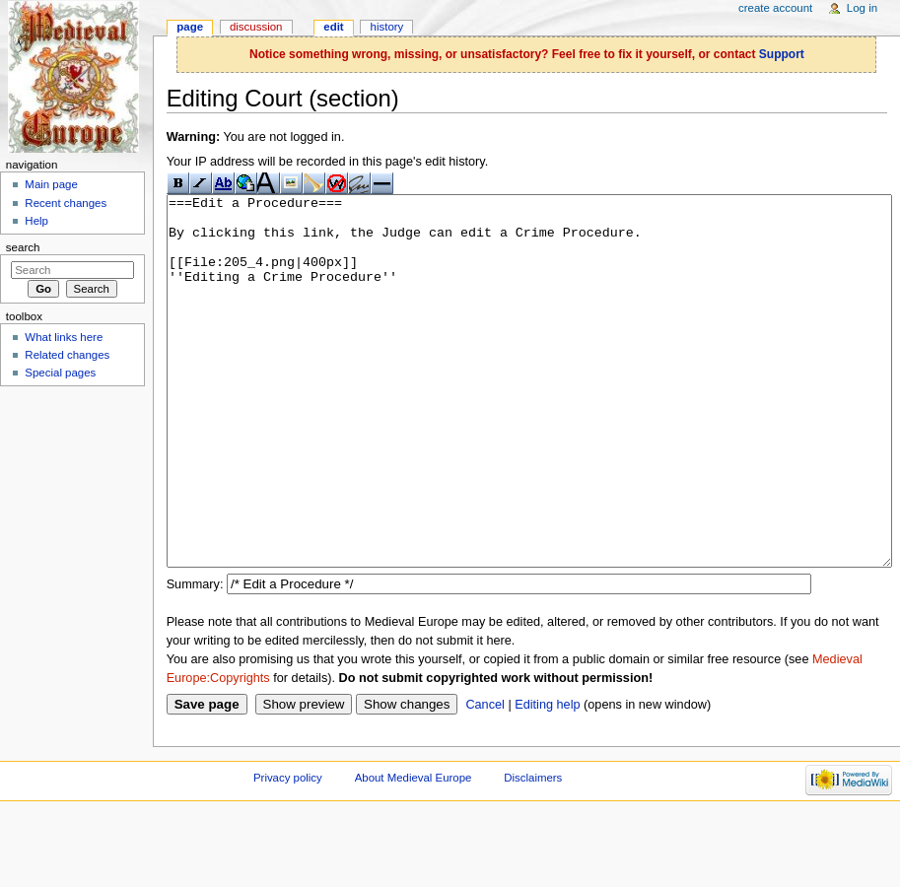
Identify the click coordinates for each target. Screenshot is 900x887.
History (387, 27)
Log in (862, 8)
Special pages (60, 372)
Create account (775, 8)
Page (189, 27)
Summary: (195, 658)
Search (23, 247)
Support (781, 54)
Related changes (67, 355)
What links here (64, 337)
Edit (333, 27)
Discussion (256, 27)
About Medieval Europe (413, 851)
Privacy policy (287, 851)
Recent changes (65, 203)
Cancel (485, 778)
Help (36, 221)
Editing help (547, 778)
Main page (51, 184)
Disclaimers (533, 851)
